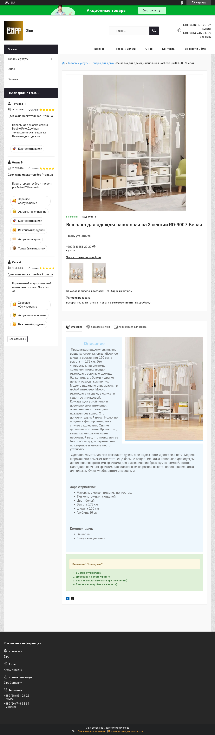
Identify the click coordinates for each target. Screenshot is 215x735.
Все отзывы (16, 338)
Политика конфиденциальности (126, 731)
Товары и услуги (125, 48)
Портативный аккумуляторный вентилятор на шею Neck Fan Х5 (31, 287)
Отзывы (13, 79)
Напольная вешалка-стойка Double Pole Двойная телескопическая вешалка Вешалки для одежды (30, 130)
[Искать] (154, 31)
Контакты (168, 48)
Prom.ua (124, 727)
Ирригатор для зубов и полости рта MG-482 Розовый (32, 185)
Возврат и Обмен (196, 48)
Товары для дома (102, 63)
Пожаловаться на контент (92, 731)
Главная (99, 48)
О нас (149, 48)
